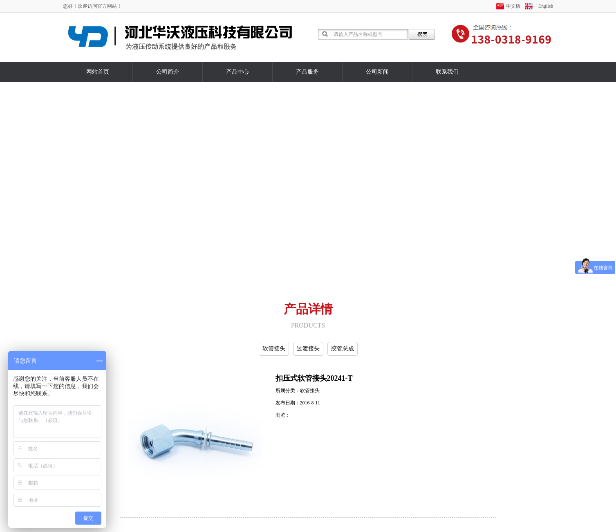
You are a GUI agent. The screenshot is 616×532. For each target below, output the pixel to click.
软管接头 (273, 349)
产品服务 (307, 72)
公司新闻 (377, 72)
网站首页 (97, 72)
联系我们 (447, 72)
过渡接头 (308, 349)
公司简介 (167, 72)
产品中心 (237, 72)
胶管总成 (342, 349)
